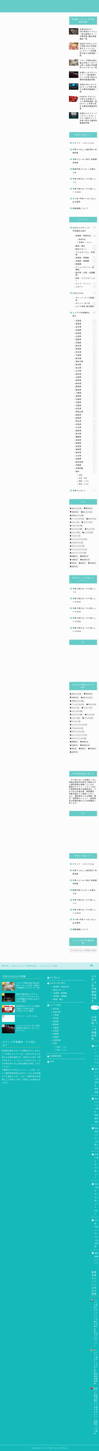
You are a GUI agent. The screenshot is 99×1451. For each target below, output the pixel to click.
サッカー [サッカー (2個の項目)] (90, 529)
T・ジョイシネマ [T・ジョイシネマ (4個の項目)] (78, 519)
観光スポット (86, 249)
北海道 (86, 320)
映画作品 (82, 239)
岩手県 (86, 327)
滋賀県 (86, 396)
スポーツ (86, 287)
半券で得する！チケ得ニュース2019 (84, 629)
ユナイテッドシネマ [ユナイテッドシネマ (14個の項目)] (79, 553)
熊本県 (86, 452)
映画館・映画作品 (86, 235)
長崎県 (86, 449)
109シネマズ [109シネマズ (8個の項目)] (76, 508)
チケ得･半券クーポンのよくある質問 (85, 200)
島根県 (86, 418)
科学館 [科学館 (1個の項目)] (93, 563)
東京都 (86, 358)
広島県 (86, 424)
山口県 (86, 427)
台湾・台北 (83, 478)
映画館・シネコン (85, 242)
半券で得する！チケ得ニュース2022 (84, 190)
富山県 (86, 368)
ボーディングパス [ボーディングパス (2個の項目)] (78, 546)
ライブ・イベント (86, 284)
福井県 (86, 374)
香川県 (86, 434)
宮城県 (86, 330)
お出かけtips (84, 293)
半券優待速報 (79, 4)
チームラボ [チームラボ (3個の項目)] (88, 532)
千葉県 (86, 355)
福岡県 (86, 443)
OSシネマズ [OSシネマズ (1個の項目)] (87, 512)
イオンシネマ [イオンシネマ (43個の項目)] (77, 525)
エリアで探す (63, 4)
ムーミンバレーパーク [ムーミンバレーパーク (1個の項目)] (79, 549)
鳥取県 (86, 415)
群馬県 (86, 349)
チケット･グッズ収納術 (86, 299)
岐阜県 (86, 383)
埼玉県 (86, 352)
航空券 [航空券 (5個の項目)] (75, 566)
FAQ (25, 9)
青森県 (86, 324)
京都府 (86, 399)
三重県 (86, 393)
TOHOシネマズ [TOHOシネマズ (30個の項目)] (77, 515)
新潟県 (86, 364)
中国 (80, 475)
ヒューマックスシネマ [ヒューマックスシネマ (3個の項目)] (79, 539)
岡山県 (86, 421)
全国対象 (86, 468)
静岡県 (86, 386)
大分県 (86, 456)
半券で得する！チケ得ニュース (84, 180)
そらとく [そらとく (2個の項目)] (75, 522)
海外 (86, 471)
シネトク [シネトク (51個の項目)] (76, 532)
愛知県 (86, 390)
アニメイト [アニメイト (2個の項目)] (87, 522)
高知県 (86, 440)
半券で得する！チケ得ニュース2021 (84, 600)
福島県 (86, 339)
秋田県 (86, 333)
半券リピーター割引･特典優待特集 (85, 161)
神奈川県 (86, 361)
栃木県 (86, 346)
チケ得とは (28, 4)
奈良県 (86, 408)
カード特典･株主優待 (86, 306)
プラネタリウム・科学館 (86, 253)
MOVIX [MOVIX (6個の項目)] (89, 508)
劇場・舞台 (86, 246)
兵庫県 (86, 405)
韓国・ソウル (84, 481)
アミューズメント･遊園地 (86, 268)
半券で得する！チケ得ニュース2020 (84, 619)
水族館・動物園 (86, 261)
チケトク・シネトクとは (83, 143)
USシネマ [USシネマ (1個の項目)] (92, 519)
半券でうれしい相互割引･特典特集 (85, 151)
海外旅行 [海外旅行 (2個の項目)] (85, 559)
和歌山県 (86, 411)
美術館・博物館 (86, 257)
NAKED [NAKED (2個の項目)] (75, 512)
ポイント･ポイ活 (86, 303)
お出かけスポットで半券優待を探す (84, 229)
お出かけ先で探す (45, 4)
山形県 (86, 336)
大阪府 (86, 402)
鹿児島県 (86, 462)
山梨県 (86, 377)
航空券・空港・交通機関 (86, 273)
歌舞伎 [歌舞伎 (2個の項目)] (85, 556)
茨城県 (86, 342)
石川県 (86, 371)
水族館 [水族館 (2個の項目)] (75, 559)
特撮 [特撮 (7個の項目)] (83, 563)
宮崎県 (86, 459)
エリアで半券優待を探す (84, 314)
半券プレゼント (84, 490)
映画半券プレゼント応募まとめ (84, 170)
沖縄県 (86, 465)
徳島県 (86, 430)
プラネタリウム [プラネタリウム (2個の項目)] (77, 542)
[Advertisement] (84, 662)
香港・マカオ (84, 484)
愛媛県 (86, 437)
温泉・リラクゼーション (86, 279)
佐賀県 (86, 446)
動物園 (86, 264)
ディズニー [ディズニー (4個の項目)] (76, 536)
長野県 (86, 380)
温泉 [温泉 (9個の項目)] (74, 563)
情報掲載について (80, 208)
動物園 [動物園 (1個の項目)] (75, 556)
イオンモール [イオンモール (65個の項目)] (77, 529)
